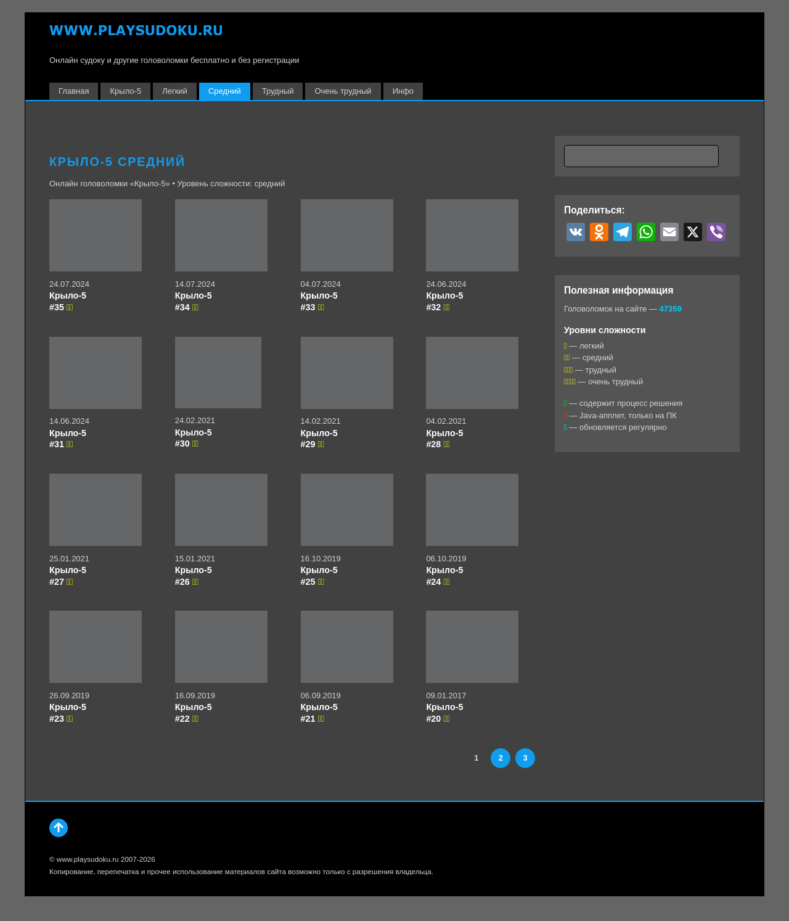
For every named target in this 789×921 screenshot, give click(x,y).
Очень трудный (342, 91)
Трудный (278, 91)
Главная (74, 91)
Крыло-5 (125, 91)
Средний (224, 91)
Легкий (174, 91)
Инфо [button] (403, 91)
